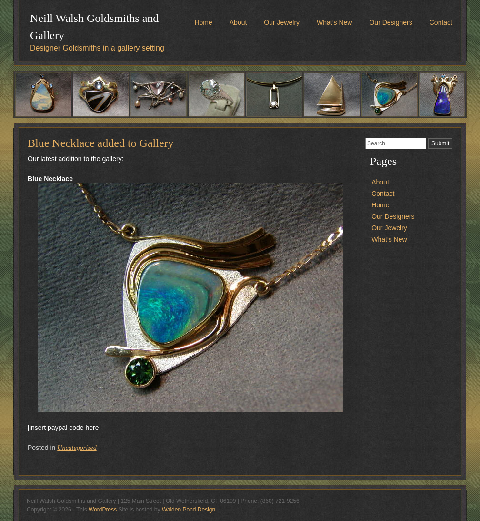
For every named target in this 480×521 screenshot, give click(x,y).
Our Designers (390, 22)
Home (203, 22)
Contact (441, 22)
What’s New (334, 22)
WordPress (103, 509)
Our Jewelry (282, 22)
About (238, 22)
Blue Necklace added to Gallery (101, 143)
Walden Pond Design (188, 509)
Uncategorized (76, 447)
